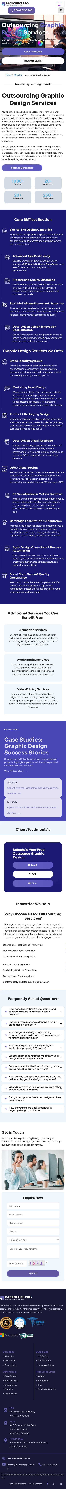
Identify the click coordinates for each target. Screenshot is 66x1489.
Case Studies (11, 1376)
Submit (33, 1273)
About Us (9, 1356)
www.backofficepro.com (19, 1458)
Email (32, 865)
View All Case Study (14, 778)
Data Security (44, 1360)
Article (41, 1376)
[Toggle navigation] (60, 4)
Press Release (11, 1380)
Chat (32, 883)
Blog (40, 1385)
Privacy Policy (11, 1365)
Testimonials (11, 1393)
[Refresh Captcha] (46, 1263)
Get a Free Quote (33, 51)
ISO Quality (43, 1356)
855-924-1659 (50, 1465)
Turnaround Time (46, 1365)
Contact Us (10, 1360)
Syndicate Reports (47, 1389)
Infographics (11, 1385)
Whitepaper (43, 1380)
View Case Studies (33, 61)
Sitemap (9, 1389)
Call (32, 874)
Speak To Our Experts (22, 168)
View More (33, 795)
